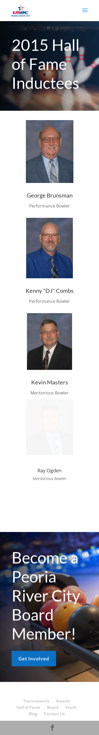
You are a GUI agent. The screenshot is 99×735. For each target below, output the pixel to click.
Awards (63, 701)
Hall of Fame (28, 707)
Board (52, 707)
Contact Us (54, 713)
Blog (33, 713)
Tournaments (36, 701)
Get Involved (33, 660)
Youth (71, 707)
